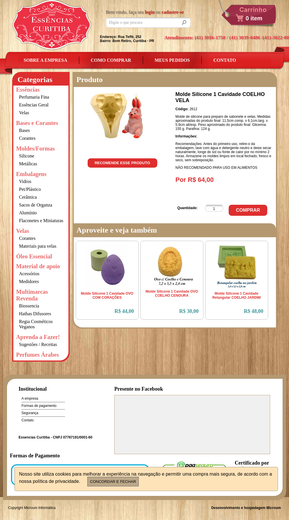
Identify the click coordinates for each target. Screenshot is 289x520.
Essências (28, 89)
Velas (24, 112)
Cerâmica (28, 197)
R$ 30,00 (189, 311)
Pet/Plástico (30, 189)
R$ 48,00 (253, 311)
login (150, 12)
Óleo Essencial (34, 256)
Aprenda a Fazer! (38, 337)
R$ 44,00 (124, 311)
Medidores (29, 281)
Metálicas (28, 163)
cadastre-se (173, 12)
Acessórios (29, 273)
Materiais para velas (38, 246)
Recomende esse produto (122, 163)
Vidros (25, 181)
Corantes (27, 138)
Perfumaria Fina (34, 97)
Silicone (26, 155)
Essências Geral (34, 104)
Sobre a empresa (45, 60)
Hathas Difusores (35, 313)
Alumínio (28, 212)
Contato (224, 60)
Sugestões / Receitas (38, 344)
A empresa (29, 398)
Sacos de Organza (35, 204)
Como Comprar (111, 60)
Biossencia (29, 305)
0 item (254, 18)
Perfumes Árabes (37, 355)
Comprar (248, 210)
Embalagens (31, 174)
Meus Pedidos (172, 60)
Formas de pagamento (39, 406)
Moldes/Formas (35, 148)
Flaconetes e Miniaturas (41, 220)
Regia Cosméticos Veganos (36, 324)
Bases (24, 130)
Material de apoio (38, 266)
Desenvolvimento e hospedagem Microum (246, 508)
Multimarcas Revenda (32, 295)
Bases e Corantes (37, 123)
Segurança (29, 413)
